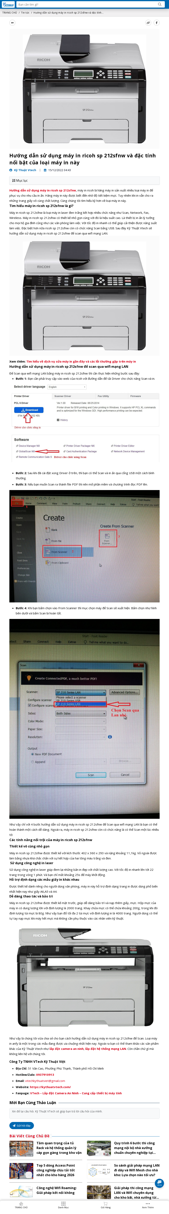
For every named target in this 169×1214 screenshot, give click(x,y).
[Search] (160, 4)
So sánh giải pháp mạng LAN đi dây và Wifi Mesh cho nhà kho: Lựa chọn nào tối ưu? (137, 1170)
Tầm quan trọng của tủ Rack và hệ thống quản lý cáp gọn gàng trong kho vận (59, 1148)
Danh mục (63, 1207)
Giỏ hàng (106, 1207)
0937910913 (45, 1075)
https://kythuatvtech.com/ (50, 1087)
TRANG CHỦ (9, 12)
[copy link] (148, 23)
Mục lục (20, 180)
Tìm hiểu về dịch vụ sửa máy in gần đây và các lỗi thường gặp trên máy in (81, 361)
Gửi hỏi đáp (22, 1125)
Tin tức (25, 12)
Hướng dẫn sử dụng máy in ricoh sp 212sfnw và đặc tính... (69, 12)
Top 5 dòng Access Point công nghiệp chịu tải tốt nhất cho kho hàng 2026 (56, 1170)
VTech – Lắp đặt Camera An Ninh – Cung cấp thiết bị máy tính (76, 1093)
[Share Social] (157, 23)
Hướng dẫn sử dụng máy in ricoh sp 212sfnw (42, 190)
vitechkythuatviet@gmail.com (45, 1081)
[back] (12, 23)
